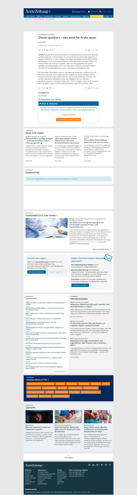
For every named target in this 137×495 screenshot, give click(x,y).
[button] (109, 11)
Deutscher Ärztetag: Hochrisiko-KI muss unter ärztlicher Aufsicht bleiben (45, 353)
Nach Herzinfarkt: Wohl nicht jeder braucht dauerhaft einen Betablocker (67, 429)
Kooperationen (75, 17)
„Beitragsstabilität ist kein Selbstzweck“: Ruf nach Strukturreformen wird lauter (67, 141)
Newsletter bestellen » (80, 285)
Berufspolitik (42, 96)
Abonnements (61, 478)
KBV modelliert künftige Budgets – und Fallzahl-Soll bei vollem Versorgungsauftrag (39, 141)
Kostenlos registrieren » (57, 272)
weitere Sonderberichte (102, 250)
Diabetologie (95, 384)
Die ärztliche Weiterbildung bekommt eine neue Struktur (96, 141)
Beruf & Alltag (71, 384)
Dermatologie (84, 384)
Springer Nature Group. (64, 492)
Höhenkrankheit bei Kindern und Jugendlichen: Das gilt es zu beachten (44, 328)
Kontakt (40, 482)
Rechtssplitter (32, 396)
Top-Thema (60, 384)
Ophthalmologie (61, 392)
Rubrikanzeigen (62, 476)
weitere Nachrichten (60, 372)
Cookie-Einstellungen (44, 478)
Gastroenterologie (49, 388)
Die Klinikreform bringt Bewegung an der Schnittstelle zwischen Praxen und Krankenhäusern (86, 225)
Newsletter (60, 482)
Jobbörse (28, 484)
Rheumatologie (45, 396)
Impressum (41, 480)
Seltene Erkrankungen (60, 396)
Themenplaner (62, 474)
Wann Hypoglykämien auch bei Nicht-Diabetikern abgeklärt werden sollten (44, 368)
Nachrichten (30, 17)
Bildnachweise (42, 484)
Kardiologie (62, 388)
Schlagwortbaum (43, 472)
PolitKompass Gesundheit (91, 392)
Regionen (86, 17)
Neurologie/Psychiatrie (35, 392)
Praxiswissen (48, 17)
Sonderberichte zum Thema (40, 215)
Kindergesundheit (75, 388)
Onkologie (49, 392)
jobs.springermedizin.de (76, 476)
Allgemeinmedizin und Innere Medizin (41, 384)
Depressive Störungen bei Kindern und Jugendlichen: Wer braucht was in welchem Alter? (46, 334)
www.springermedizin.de (77, 472)
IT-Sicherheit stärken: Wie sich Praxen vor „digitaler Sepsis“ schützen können (43, 359)
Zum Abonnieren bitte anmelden (68, 120)
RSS (58, 484)
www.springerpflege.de (76, 474)
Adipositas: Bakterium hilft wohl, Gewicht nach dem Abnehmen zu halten (45, 304)
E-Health (106, 384)
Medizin (39, 17)
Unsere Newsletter (36, 380)
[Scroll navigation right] (111, 16)
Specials (65, 17)
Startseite (28, 472)
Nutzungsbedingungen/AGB (46, 474)
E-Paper (59, 480)
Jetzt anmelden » (36, 272)
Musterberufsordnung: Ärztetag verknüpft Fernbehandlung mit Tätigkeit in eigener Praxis (45, 348)
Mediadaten (61, 472)
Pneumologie (74, 392)
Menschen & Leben (90, 388)
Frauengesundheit (34, 388)
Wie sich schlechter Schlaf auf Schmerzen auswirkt (41, 363)
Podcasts (58, 17)
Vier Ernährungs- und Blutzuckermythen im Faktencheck (43, 319)
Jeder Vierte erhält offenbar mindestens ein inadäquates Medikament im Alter (96, 429)
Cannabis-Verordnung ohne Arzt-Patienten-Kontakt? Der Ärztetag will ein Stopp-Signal (46, 339)
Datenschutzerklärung (45, 476)
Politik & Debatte (97, 17)
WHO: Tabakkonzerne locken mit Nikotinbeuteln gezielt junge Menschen (44, 314)
